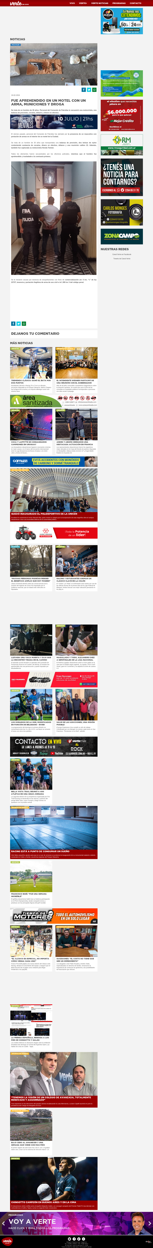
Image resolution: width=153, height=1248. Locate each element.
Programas (119, 3)
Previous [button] (3, 1223)
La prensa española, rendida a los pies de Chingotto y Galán (30, 1039)
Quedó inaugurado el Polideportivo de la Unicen (44, 514)
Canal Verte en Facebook (121, 254)
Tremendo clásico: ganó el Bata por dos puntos (31, 381)
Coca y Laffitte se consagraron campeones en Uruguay (29, 443)
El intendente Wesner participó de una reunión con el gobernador (75, 381)
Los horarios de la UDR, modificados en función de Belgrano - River (31, 723)
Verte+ (83, 3)
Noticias (99, 3)
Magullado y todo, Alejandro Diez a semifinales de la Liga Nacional (76, 658)
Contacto (135, 3)
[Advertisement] (54, 21)
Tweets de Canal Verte (121, 259)
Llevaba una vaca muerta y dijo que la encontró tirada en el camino (31, 658)
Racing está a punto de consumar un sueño (40, 851)
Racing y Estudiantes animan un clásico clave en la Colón (74, 579)
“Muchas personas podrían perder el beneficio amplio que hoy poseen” (30, 579)
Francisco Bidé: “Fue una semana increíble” (29, 895)
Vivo (72, 3)
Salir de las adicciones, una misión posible (76, 723)
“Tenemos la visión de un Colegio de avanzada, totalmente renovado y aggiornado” (51, 1098)
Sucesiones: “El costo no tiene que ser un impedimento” (75, 960)
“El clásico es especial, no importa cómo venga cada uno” (30, 960)
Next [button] (149, 1223)
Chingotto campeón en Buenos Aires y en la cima (43, 1202)
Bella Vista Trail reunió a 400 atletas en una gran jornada (27, 792)
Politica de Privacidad (86, 1246)
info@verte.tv (84, 1243)
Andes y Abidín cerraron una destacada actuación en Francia (75, 443)
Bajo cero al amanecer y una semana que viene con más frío (28, 1143)
